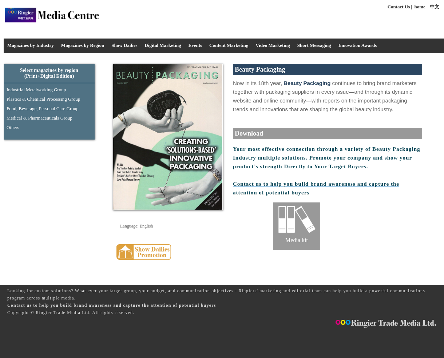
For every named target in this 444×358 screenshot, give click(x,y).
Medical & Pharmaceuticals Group (39, 118)
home (420, 6)
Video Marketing (272, 45)
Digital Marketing (162, 45)
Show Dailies (124, 45)
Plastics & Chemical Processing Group (43, 99)
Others (13, 127)
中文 (434, 6)
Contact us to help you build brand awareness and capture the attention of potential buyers (111, 305)
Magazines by (82, 45)
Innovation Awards (357, 45)
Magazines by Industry (30, 45)
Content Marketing (228, 45)
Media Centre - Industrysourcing (51, 15)
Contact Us (399, 6)
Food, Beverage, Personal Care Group (43, 108)
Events (195, 45)
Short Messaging (314, 45)
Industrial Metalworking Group (36, 89)
